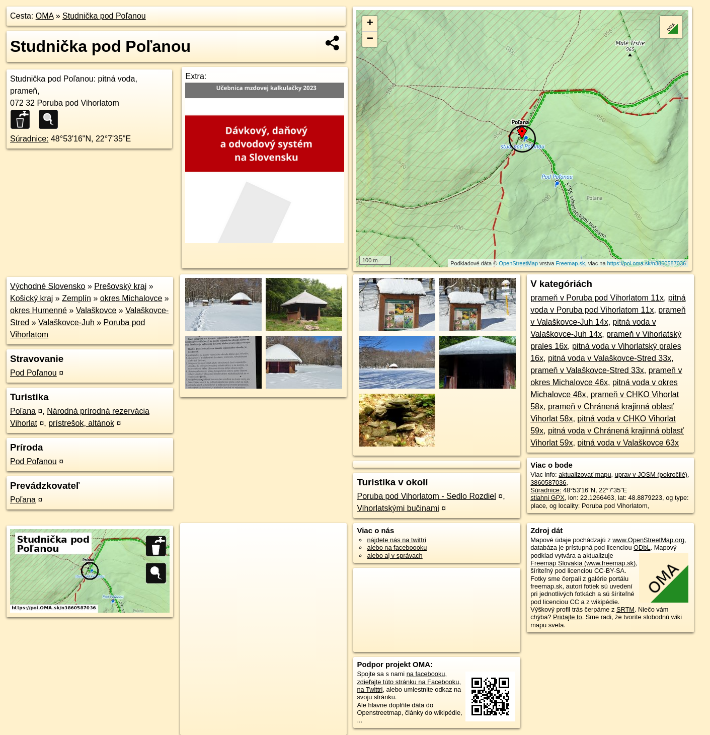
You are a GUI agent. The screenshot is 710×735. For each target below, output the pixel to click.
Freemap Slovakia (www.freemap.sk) (583, 563)
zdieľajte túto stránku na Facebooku (408, 682)
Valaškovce (96, 310)
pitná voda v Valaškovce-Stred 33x (609, 358)
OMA (45, 16)
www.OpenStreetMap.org (648, 540)
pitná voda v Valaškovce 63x (628, 442)
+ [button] (370, 23)
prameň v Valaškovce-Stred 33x (587, 370)
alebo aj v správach (394, 555)
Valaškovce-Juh (66, 322)
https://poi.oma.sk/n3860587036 (646, 263)
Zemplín (76, 298)
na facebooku (426, 674)
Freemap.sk (570, 263)
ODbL (642, 547)
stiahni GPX (547, 497)
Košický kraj (31, 298)
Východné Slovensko (47, 286)
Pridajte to (567, 617)
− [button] (370, 39)
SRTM (625, 609)
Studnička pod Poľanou (104, 16)
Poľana (23, 411)
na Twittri (369, 689)
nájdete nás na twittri (396, 540)
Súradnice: (29, 138)
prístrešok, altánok (81, 423)
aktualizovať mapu (585, 474)
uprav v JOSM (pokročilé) (651, 474)
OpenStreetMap (518, 263)
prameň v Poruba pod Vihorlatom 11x (597, 297)
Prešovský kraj (120, 286)
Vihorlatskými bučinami (398, 508)
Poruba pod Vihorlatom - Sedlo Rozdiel (426, 496)
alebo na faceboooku (397, 547)
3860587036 (548, 482)
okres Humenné (38, 310)
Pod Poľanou (33, 373)
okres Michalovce (131, 298)
